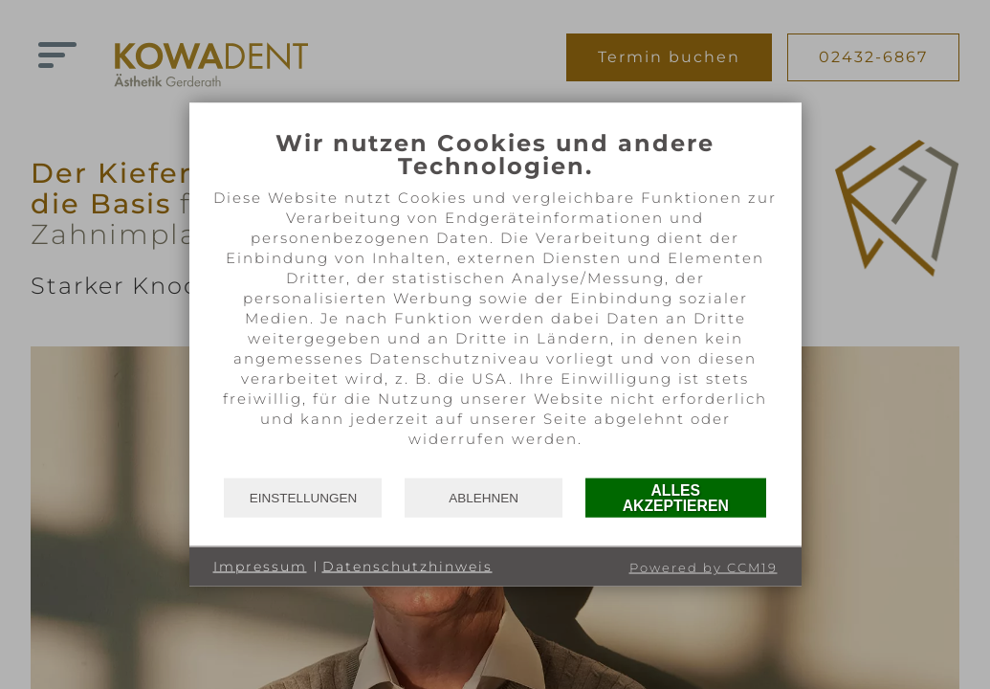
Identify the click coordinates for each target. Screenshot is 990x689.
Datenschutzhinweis (407, 565)
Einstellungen (304, 497)
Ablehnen (483, 497)
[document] (495, 303)
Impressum (260, 565)
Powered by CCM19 (703, 567)
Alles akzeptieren (676, 497)
